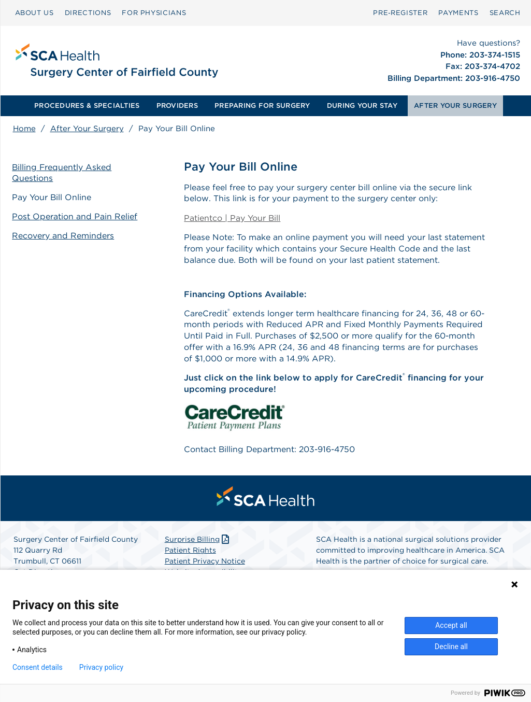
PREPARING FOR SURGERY (262, 105)
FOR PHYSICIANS (154, 13)
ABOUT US (34, 13)
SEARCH (505, 13)
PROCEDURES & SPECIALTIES (86, 105)
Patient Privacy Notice (205, 563)
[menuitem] (34, 13)
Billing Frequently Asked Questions (63, 172)
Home (24, 128)
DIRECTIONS (88, 13)
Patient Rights (190, 553)
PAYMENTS (458, 13)
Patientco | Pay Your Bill (232, 218)
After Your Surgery (87, 128)
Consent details (37, 667)
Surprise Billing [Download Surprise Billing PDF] (198, 542)
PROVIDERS (177, 105)
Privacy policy (101, 667)
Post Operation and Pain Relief (75, 216)
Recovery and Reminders (64, 235)
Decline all (451, 646)
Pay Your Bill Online (53, 197)
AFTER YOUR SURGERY (455, 105)
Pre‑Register (400, 13)
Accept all (451, 625)
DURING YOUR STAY (362, 105)
